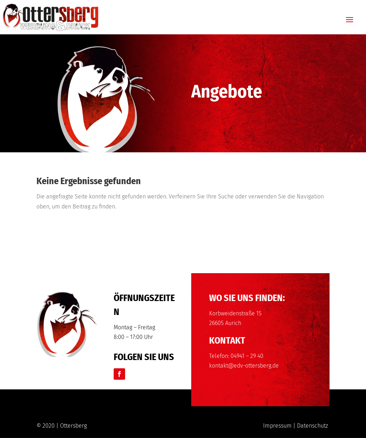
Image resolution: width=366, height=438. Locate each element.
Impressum (277, 425)
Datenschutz (312, 425)
